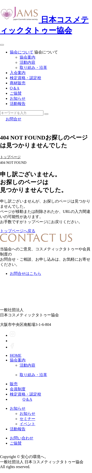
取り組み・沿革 (33, 67)
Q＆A (14, 88)
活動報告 (18, 104)
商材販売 (18, 83)
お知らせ (18, 98)
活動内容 (27, 62)
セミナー (27, 419)
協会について (21, 52)
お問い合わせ (21, 438)
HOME (15, 355)
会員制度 (18, 389)
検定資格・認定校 (25, 78)
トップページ (10, 157)
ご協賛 (16, 93)
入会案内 (18, 73)
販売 (14, 384)
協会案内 (27, 57)
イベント (27, 424)
